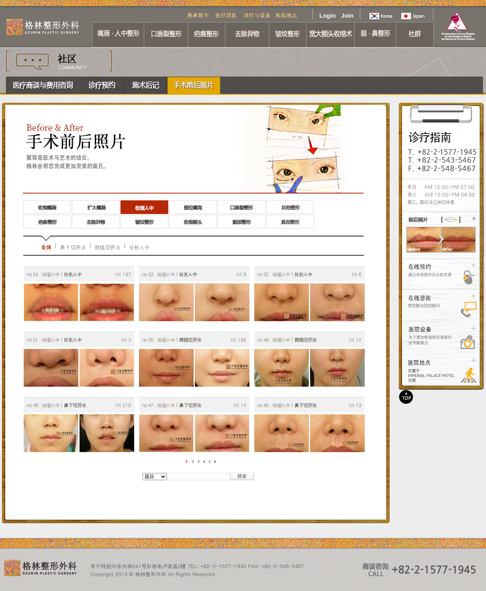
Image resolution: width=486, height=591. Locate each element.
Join (347, 15)
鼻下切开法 (73, 247)
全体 (46, 247)
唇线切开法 (107, 247)
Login (327, 15)
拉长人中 (139, 247)
